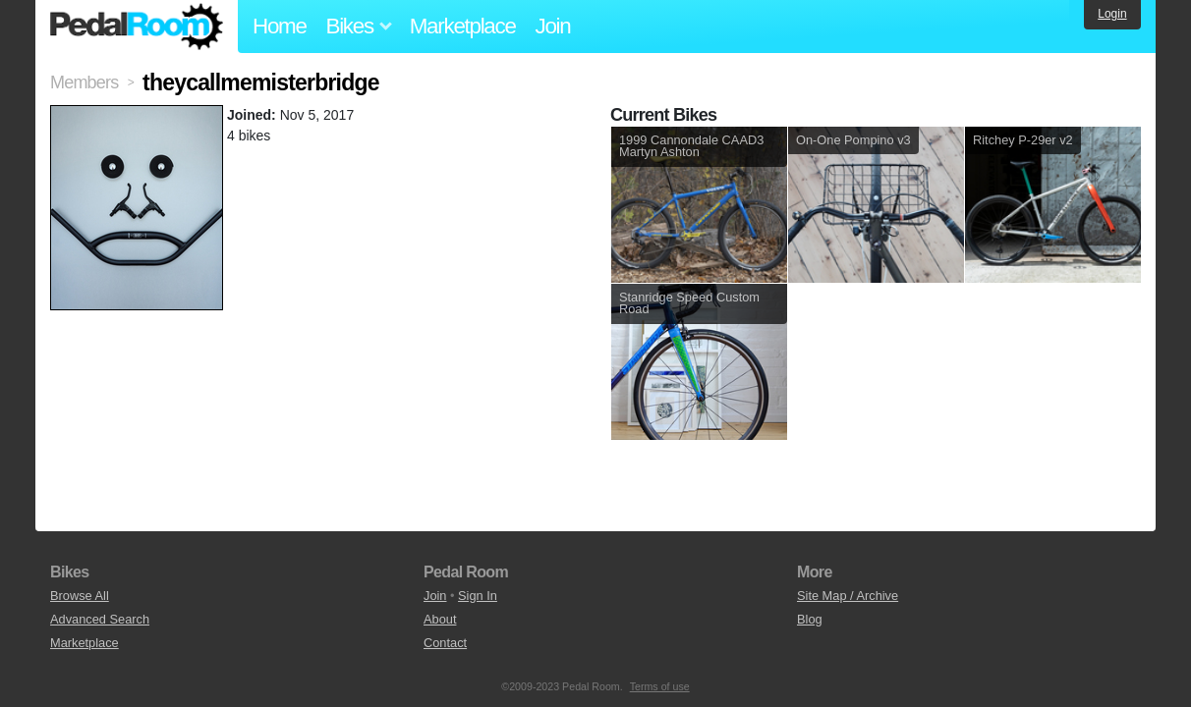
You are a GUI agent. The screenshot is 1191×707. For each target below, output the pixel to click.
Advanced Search (99, 619)
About (440, 619)
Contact (445, 642)
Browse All (79, 595)
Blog (809, 619)
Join (553, 26)
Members (84, 82)
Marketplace (463, 26)
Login (1112, 14)
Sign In (477, 595)
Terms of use (660, 686)
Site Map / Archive (847, 595)
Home (280, 26)
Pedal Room (136, 26)
